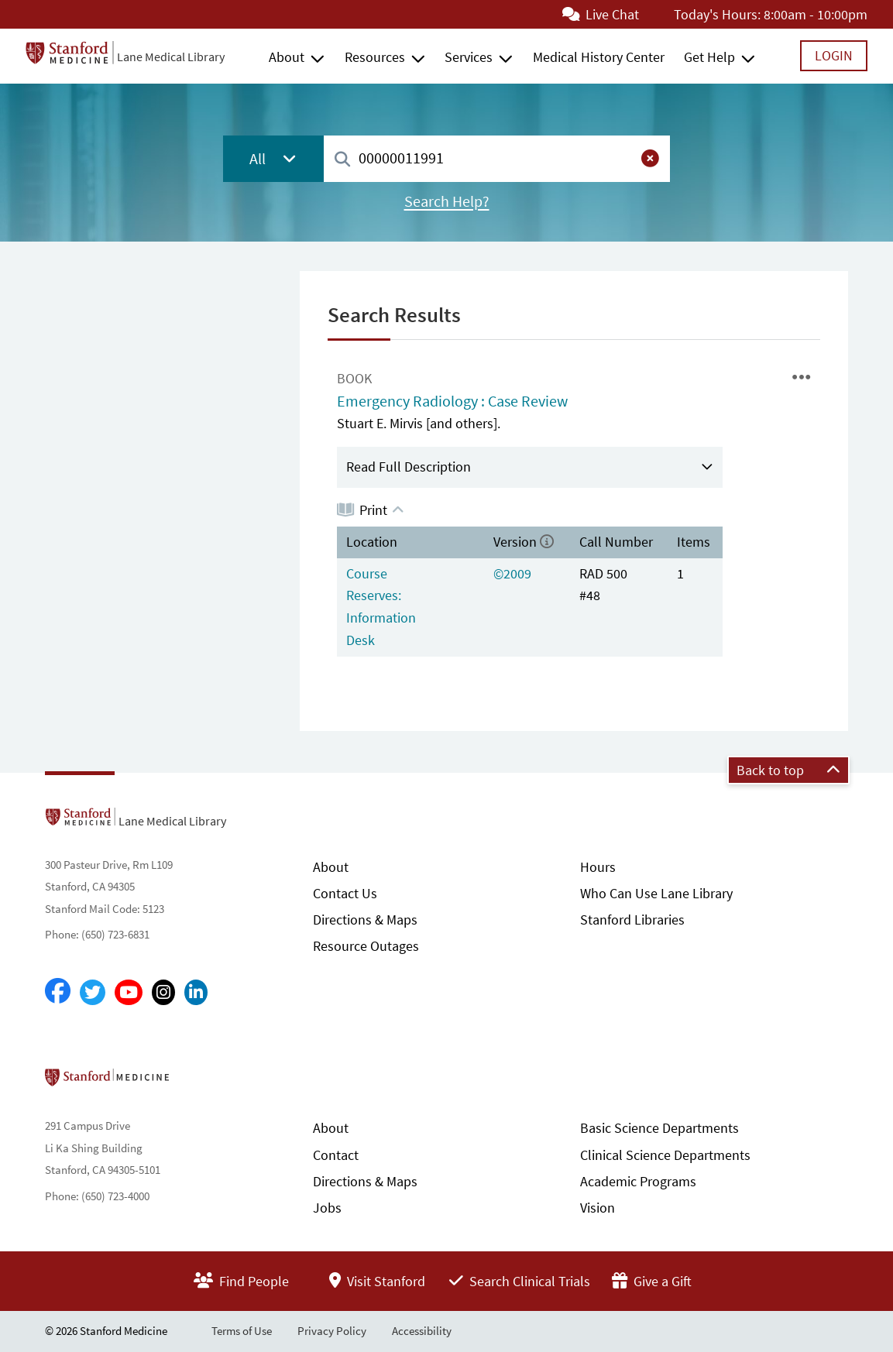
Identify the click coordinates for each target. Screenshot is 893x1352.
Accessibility (422, 1330)
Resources (375, 57)
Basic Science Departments (659, 1128)
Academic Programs (638, 1181)
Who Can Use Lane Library (656, 893)
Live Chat (600, 14)
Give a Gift (652, 1281)
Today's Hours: (717, 14)
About (286, 57)
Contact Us (345, 893)
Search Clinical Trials (519, 1281)
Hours (598, 867)
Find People (241, 1281)
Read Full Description (408, 466)
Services (469, 57)
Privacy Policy (331, 1330)
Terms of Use (241, 1330)
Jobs (327, 1207)
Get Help (709, 57)
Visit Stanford (377, 1281)
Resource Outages (366, 946)
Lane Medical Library (171, 56)
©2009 (512, 573)
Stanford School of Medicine (196, 1081)
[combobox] (497, 158)
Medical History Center (599, 57)
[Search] (342, 160)
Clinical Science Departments (665, 1155)
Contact (336, 1155)
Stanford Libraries (632, 919)
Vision (597, 1207)
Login (834, 55)
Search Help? (446, 201)
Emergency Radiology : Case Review (452, 401)
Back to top (788, 770)
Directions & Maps (365, 919)
